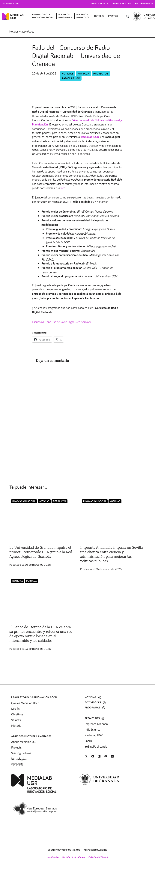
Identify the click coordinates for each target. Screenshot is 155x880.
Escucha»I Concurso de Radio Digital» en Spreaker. (62, 322)
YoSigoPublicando (96, 746)
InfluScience (92, 729)
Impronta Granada (96, 724)
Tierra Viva (60, 501)
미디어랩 (17, 764)
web (63, 188)
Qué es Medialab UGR (25, 703)
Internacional (11, 4)
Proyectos (100, 73)
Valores (16, 720)
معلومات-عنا (19, 759)
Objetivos (17, 714)
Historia (16, 725)
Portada (83, 73)
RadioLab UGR (71, 78)
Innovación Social (24, 501)
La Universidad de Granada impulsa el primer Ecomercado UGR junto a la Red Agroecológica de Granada (40, 552)
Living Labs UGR (121, 4)
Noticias (67, 73)
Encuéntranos (144, 4)
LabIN (88, 741)
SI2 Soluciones (99, 850)
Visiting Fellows (21, 753)
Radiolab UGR (99, 4)
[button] (127, 16)
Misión (15, 709)
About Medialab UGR (24, 742)
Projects (16, 747)
